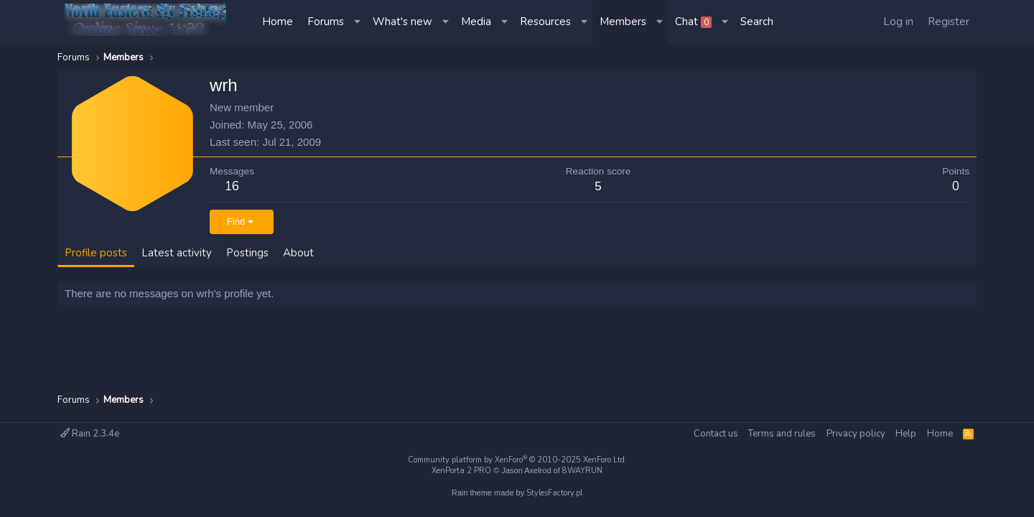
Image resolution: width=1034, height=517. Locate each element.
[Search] (757, 22)
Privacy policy (855, 433)
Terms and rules (782, 433)
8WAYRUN (582, 470)
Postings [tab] (247, 253)
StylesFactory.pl (554, 493)
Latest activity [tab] (176, 253)
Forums (325, 21)
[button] (358, 22)
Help (905, 433)
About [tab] (298, 253)
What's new (402, 21)
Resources (545, 21)
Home (277, 21)
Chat (693, 21)
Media (476, 21)
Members (623, 21)
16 (232, 186)
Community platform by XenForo (517, 460)
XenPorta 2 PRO (461, 470)
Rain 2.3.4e (89, 433)
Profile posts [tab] (96, 253)
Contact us (716, 433)
